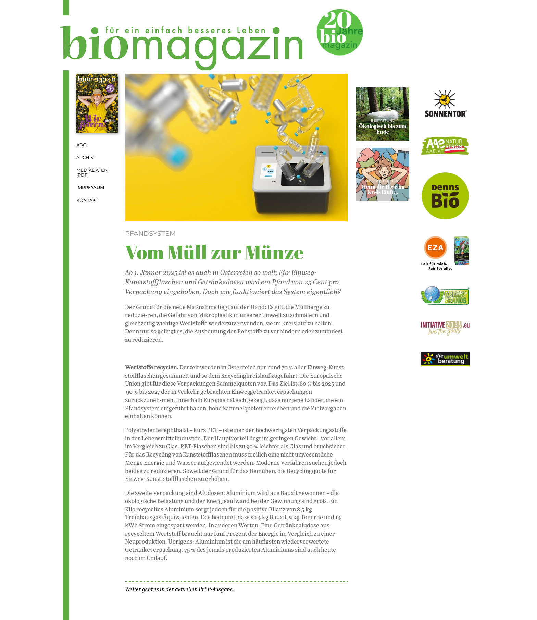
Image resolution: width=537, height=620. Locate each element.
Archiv (85, 157)
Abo (81, 144)
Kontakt (87, 200)
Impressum (90, 187)
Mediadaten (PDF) (92, 173)
